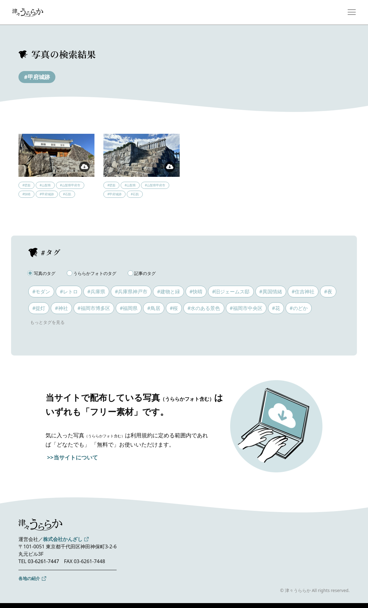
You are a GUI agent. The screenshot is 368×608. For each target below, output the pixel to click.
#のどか (298, 308)
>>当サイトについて (72, 457)
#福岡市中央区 (246, 308)
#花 (276, 308)
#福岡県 (129, 308)
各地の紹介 (29, 578)
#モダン (41, 291)
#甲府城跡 (37, 77)
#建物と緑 (168, 291)
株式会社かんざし (62, 539)
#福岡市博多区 (94, 308)
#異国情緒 (270, 291)
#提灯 (38, 308)
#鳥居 (153, 308)
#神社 (61, 308)
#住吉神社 (303, 291)
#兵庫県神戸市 (131, 291)
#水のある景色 (203, 308)
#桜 (174, 308)
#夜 (328, 291)
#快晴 (196, 291)
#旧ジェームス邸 (231, 291)
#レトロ (69, 291)
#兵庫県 (96, 291)
